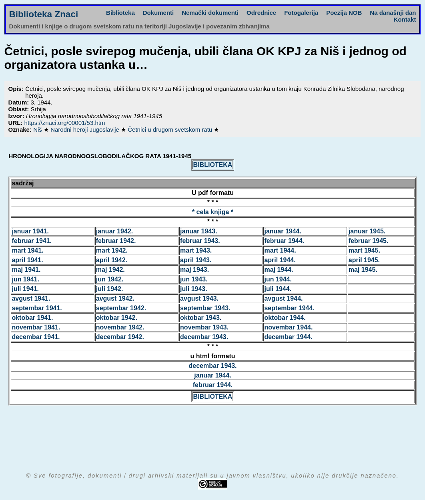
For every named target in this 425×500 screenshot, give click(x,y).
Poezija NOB (344, 12)
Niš (38, 129)
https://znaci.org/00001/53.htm (64, 122)
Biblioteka (120, 12)
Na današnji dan (393, 12)
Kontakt (405, 19)
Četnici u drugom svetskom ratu (171, 129)
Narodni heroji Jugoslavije (85, 129)
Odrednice (261, 12)
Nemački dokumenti (210, 12)
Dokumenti (158, 12)
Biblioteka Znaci (43, 14)
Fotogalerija (301, 12)
